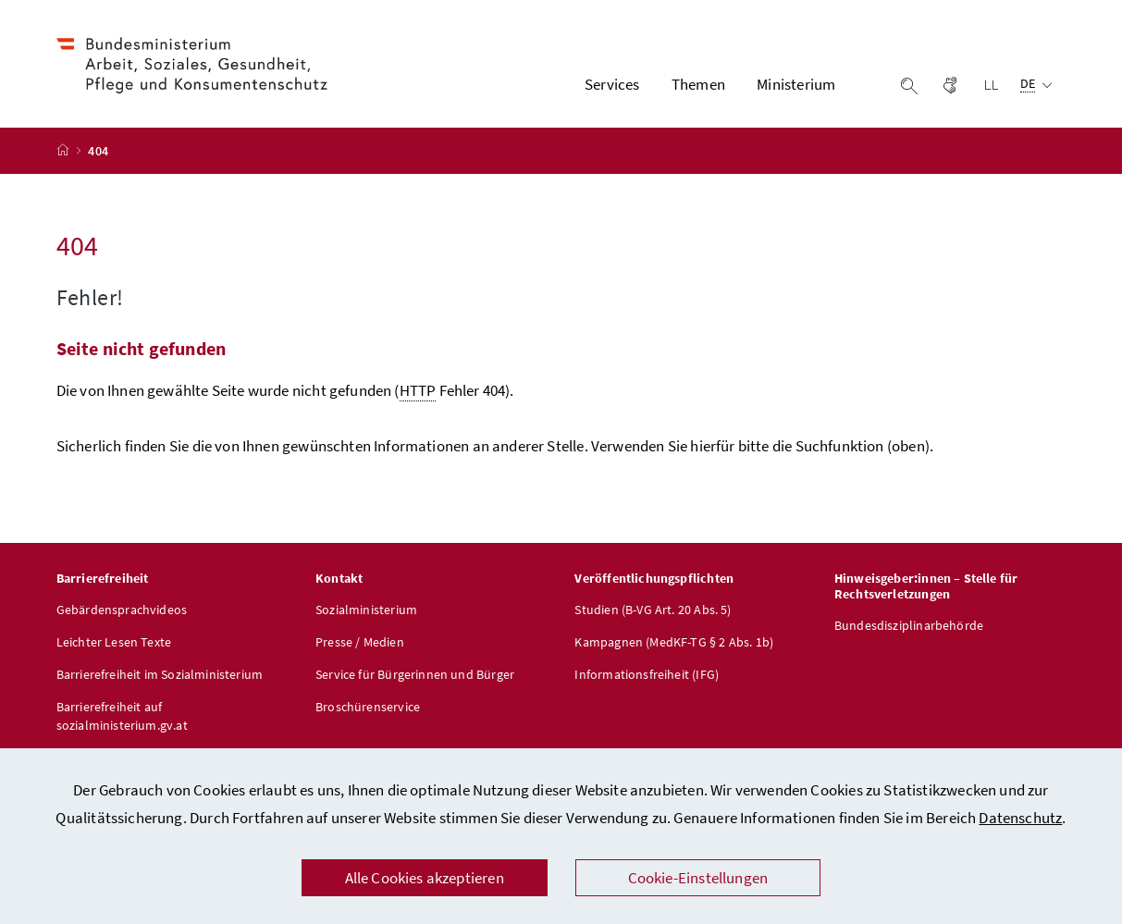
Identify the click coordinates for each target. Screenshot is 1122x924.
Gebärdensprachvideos (122, 609)
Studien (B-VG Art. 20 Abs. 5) (652, 609)
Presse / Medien (359, 642)
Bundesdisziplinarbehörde (908, 625)
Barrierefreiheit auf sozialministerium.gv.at (122, 715)
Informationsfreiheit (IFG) (646, 674)
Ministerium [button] (796, 84)
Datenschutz (1020, 817)
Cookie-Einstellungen (698, 878)
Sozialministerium (366, 609)
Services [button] (612, 84)
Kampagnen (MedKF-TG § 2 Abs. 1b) (673, 642)
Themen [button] (698, 84)
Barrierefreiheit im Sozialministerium (160, 674)
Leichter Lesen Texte (114, 642)
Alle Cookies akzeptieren (424, 878)
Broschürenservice (367, 706)
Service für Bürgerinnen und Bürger (414, 674)
